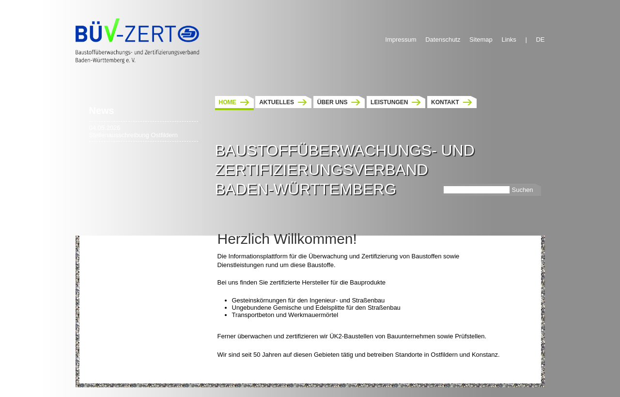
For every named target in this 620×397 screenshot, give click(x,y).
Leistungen (389, 102)
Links (508, 39)
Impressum (400, 39)
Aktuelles (276, 102)
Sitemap (481, 39)
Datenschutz (442, 39)
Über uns (332, 102)
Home (227, 102)
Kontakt (445, 102)
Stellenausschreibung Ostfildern (133, 135)
